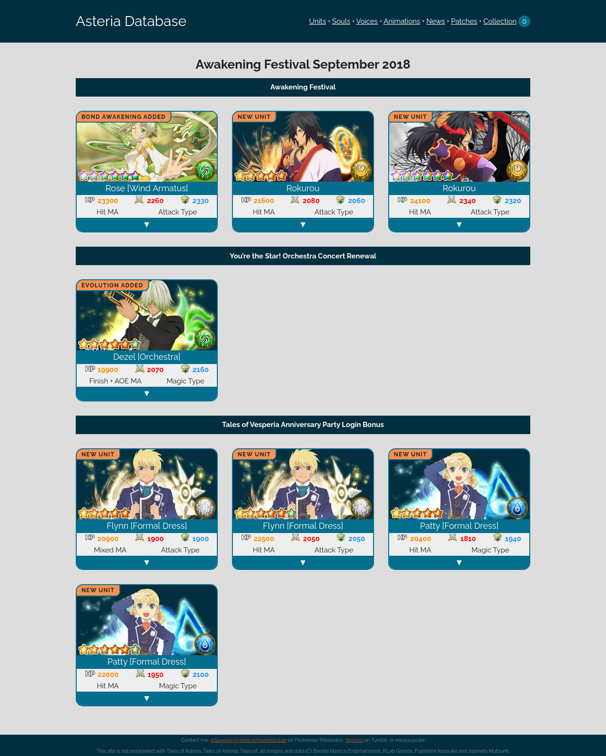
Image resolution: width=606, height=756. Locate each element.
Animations (401, 21)
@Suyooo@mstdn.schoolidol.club (248, 740)
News (435, 21)
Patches (464, 21)
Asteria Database (131, 21)
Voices (367, 21)
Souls (341, 21)
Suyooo (354, 740)
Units (317, 21)
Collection (500, 21)
